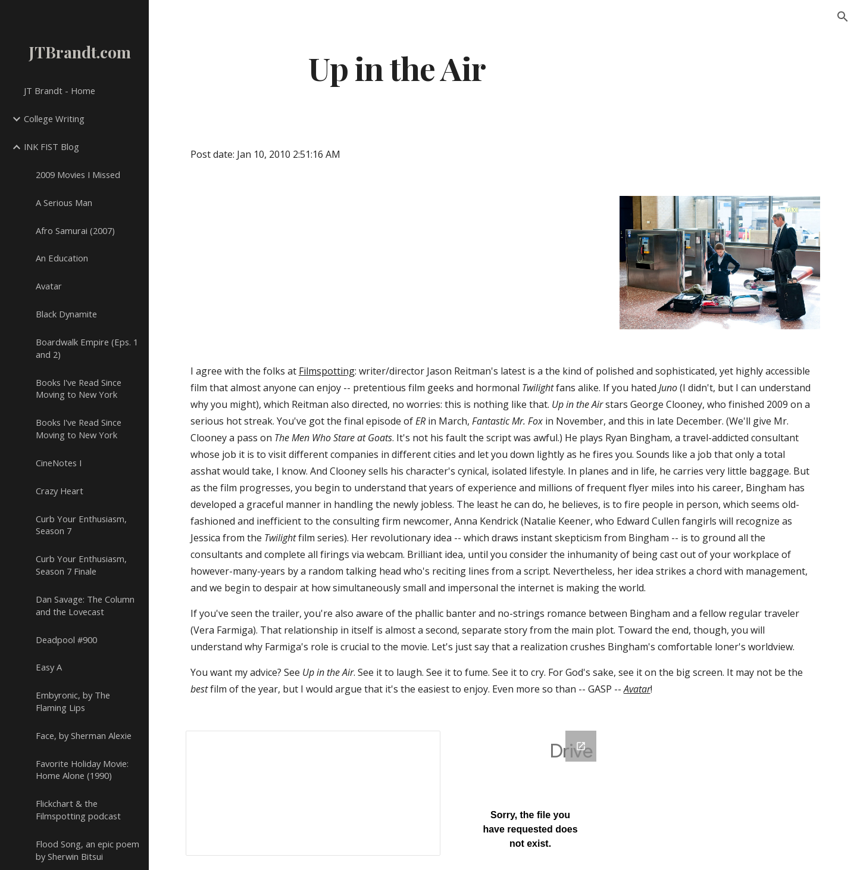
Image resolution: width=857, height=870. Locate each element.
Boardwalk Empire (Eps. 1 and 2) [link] (87, 348)
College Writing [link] (54, 118)
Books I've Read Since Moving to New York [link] (78, 388)
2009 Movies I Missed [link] (78, 174)
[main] (397, 67)
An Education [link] (62, 258)
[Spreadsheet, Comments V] (313, 793)
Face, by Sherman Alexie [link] (84, 735)
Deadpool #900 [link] (66, 640)
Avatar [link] (49, 286)
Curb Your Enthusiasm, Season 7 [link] (81, 525)
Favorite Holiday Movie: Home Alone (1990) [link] (82, 769)
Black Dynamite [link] (66, 314)
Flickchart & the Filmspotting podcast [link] (78, 809)
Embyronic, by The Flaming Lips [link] (73, 701)
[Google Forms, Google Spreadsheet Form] (530, 793)
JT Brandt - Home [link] (59, 90)
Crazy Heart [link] (59, 491)
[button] (842, 16)
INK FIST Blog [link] (51, 146)
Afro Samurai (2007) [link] (75, 230)
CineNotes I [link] (59, 463)
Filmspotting (327, 371)
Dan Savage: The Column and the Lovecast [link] (85, 605)
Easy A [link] (49, 667)
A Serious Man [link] (64, 202)
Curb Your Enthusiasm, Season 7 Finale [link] (81, 565)
